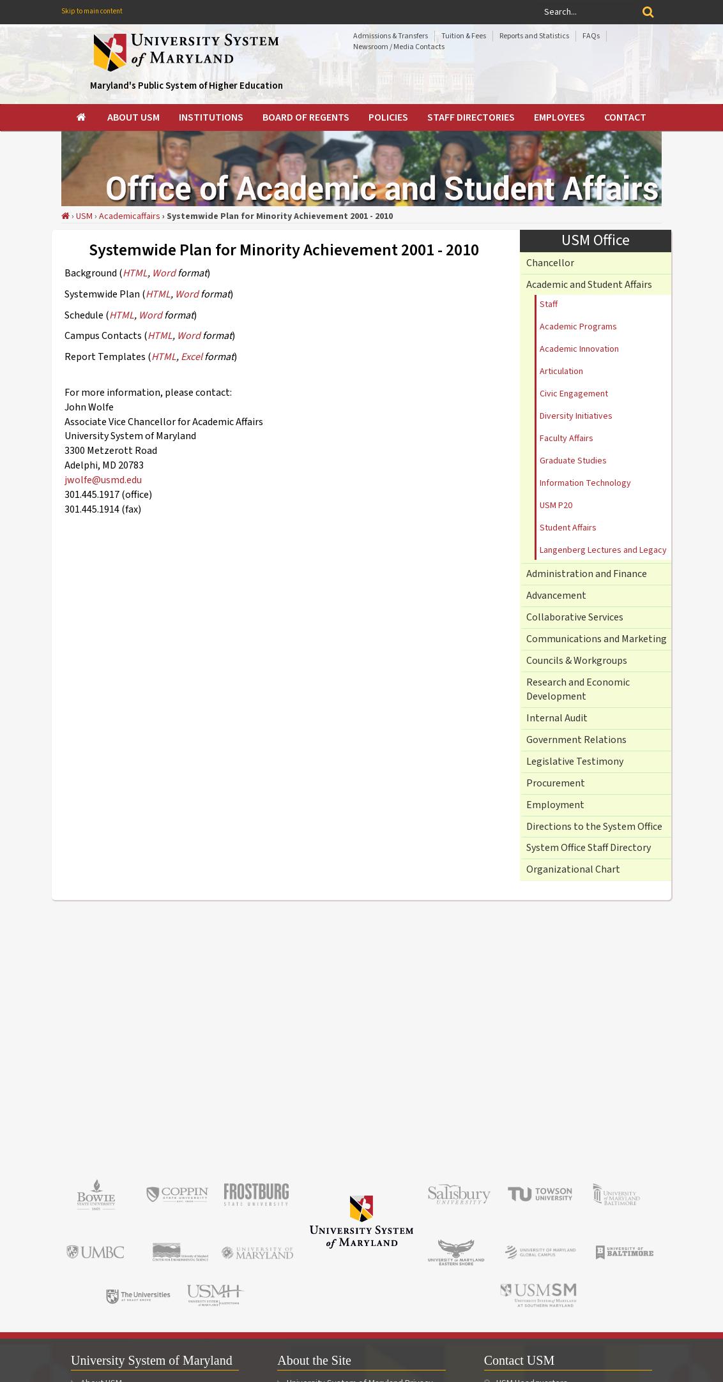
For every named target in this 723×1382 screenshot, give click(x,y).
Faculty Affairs (566, 438)
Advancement (556, 596)
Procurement (555, 783)
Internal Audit (557, 718)
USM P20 (556, 505)
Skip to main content (92, 11)
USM (84, 216)
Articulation (561, 371)
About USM (133, 117)
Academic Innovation (579, 349)
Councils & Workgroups (576, 661)
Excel (191, 357)
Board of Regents (306, 117)
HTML (135, 273)
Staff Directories (471, 117)
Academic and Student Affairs (589, 285)
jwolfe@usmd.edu (103, 480)
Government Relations (576, 740)
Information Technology (585, 483)
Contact (625, 117)
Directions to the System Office (594, 827)
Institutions (211, 117)
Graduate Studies (573, 460)
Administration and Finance (586, 574)
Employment (555, 805)
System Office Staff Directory (588, 848)
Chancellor (550, 263)
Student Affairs (568, 528)
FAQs (591, 36)
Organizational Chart (573, 869)
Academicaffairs (129, 216)
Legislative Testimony (574, 762)
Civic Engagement (574, 393)
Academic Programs (578, 326)
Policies (388, 117)
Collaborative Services (574, 617)
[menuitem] (82, 117)
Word (164, 273)
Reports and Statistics (534, 36)
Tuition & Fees (463, 36)
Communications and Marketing (596, 639)
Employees (559, 117)
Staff (549, 304)
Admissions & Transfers (390, 36)
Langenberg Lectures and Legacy (603, 550)
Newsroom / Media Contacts (399, 46)
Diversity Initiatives (576, 416)
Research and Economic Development (578, 689)
